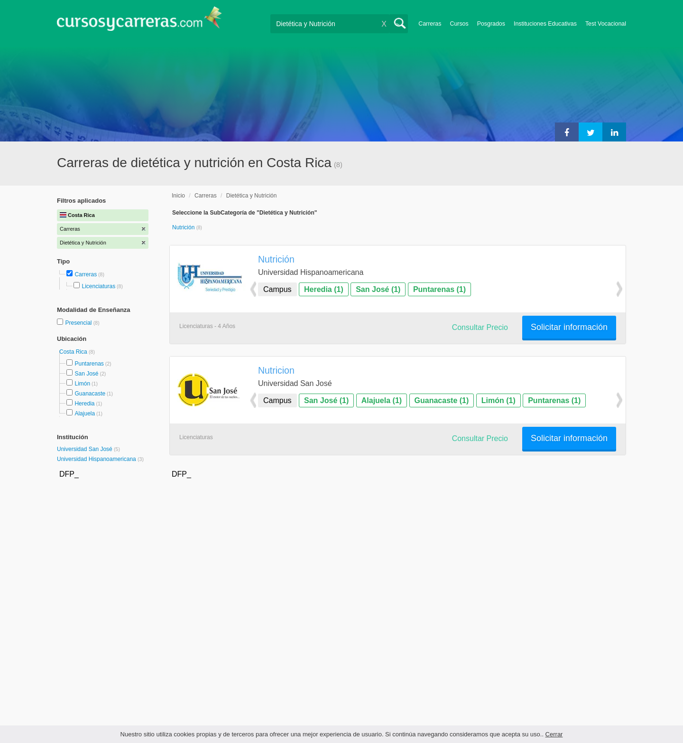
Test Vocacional (605, 24)
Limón (82, 383)
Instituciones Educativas (545, 24)
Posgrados (491, 24)
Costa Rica (74, 351)
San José (86, 373)
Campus (277, 289)
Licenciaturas (98, 286)
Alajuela (84, 413)
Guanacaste (89, 393)
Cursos (459, 24)
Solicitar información (569, 327)
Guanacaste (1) (442, 400)
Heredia (84, 403)
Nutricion (276, 370)
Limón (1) (498, 400)
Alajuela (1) (381, 400)
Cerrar (554, 734)
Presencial (79, 323)
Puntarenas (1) (439, 289)
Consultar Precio (480, 327)
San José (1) (378, 289)
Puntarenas (88, 363)
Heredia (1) (323, 289)
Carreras (429, 24)
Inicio (178, 195)
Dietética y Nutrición (251, 195)
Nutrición (184, 227)
